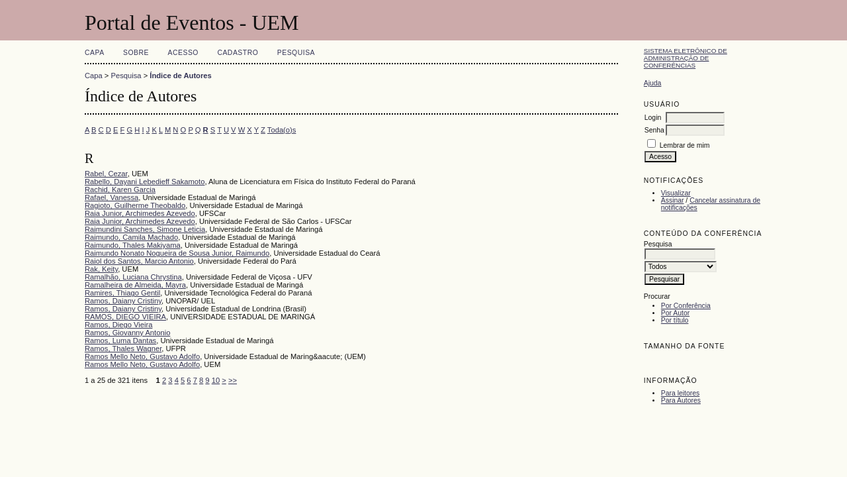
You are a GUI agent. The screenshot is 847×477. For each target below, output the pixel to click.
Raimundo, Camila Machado (131, 237)
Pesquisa (296, 52)
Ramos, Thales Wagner (123, 348)
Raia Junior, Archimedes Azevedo (140, 213)
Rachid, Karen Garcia (120, 189)
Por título (675, 320)
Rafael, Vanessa (111, 197)
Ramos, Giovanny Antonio (127, 333)
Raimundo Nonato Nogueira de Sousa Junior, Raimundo (177, 253)
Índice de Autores (180, 76)
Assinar (672, 200)
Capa (95, 52)
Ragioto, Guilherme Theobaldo (135, 205)
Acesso (183, 52)
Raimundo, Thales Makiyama (133, 245)
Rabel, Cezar (106, 174)
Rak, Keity (101, 269)
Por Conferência (686, 305)
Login (653, 117)
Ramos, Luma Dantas (120, 340)
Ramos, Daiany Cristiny (123, 301)
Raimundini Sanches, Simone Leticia (145, 229)
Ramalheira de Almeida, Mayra (135, 285)
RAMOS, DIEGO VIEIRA (125, 317)
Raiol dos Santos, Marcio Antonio (139, 261)
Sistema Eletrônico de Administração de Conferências (685, 58)
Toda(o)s (281, 130)
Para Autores (681, 400)
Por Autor (675, 313)
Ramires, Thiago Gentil (122, 293)
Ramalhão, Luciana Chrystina (133, 277)
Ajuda (653, 83)
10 (216, 380)
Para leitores (680, 393)
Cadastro (237, 52)
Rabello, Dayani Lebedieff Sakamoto (144, 182)
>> (232, 380)
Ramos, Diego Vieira (118, 325)
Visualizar (676, 193)
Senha (654, 130)
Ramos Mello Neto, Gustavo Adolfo (142, 356)
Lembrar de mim (685, 145)
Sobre (136, 52)
